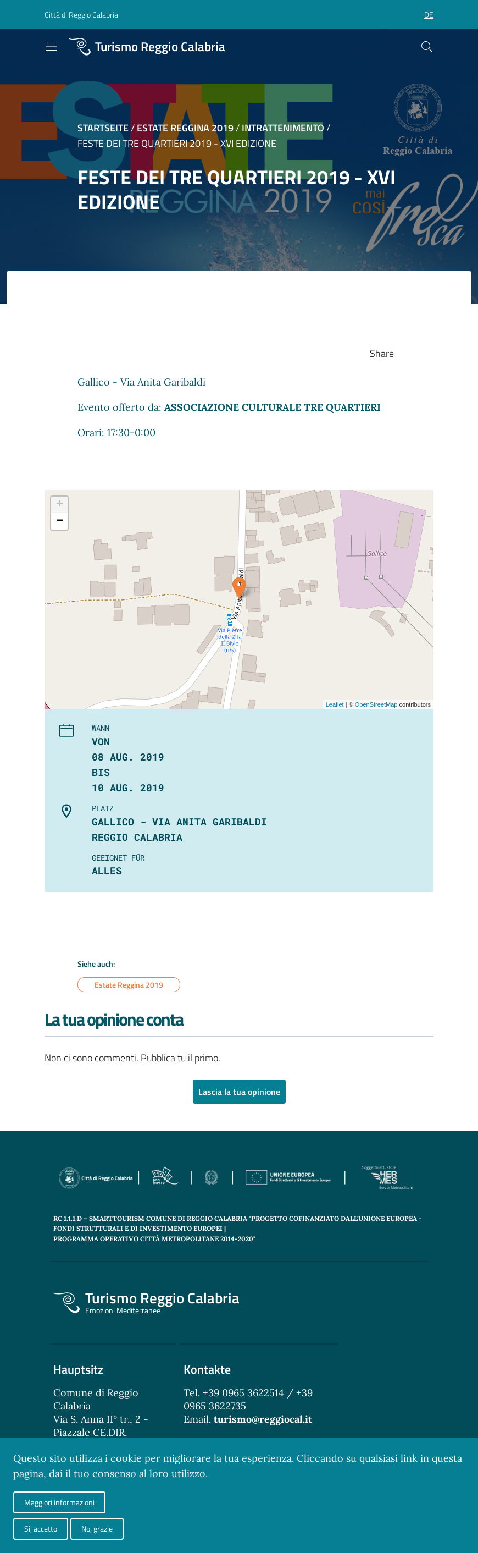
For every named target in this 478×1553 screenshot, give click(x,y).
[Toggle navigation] (51, 47)
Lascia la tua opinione (239, 1092)
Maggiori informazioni (59, 1502)
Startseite (103, 127)
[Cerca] (426, 46)
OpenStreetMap (376, 704)
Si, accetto (40, 1528)
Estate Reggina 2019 (185, 127)
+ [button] (59, 505)
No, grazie (97, 1528)
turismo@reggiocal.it (263, 1419)
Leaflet (335, 704)
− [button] (59, 521)
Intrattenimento (283, 127)
